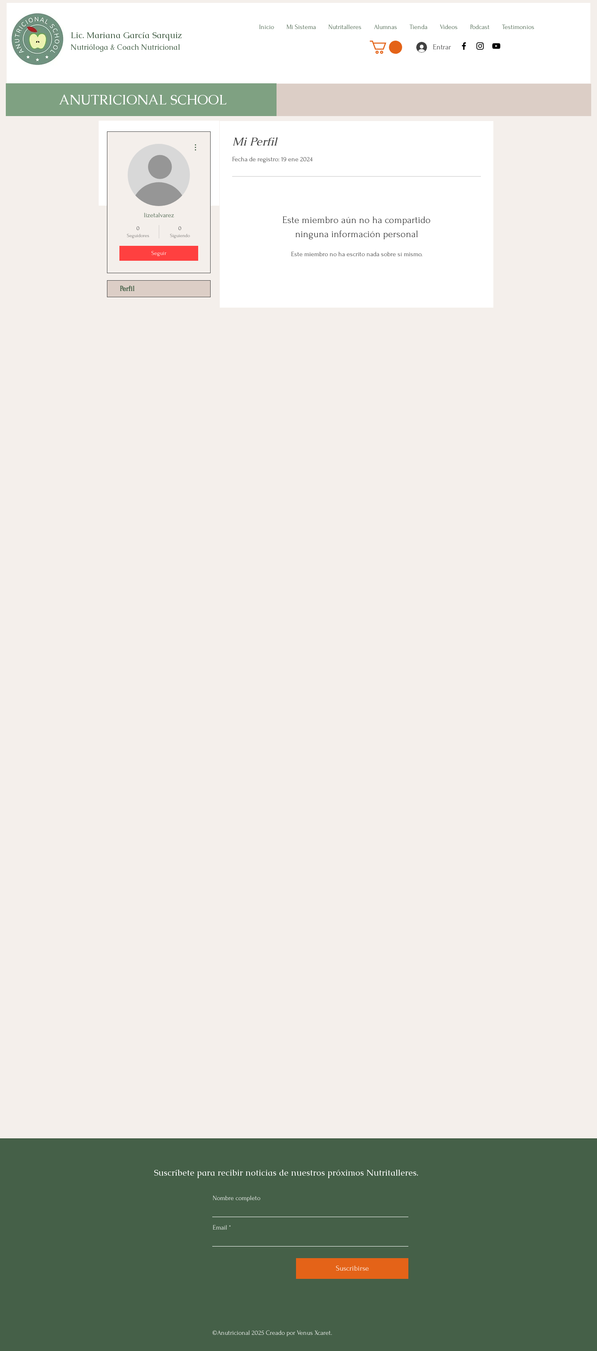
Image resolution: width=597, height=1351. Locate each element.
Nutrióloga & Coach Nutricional (126, 47)
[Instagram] (480, 46)
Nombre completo (236, 1198)
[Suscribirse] (352, 1268)
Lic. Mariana (96, 35)
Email (220, 1227)
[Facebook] (464, 46)
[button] (386, 47)
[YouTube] (496, 46)
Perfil (127, 289)
